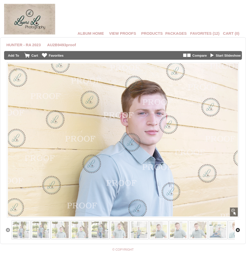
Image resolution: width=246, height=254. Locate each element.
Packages (176, 33)
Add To (13, 55)
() (204, 33)
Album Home (91, 33)
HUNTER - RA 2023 (23, 45)
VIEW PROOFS (122, 33)
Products (152, 33)
